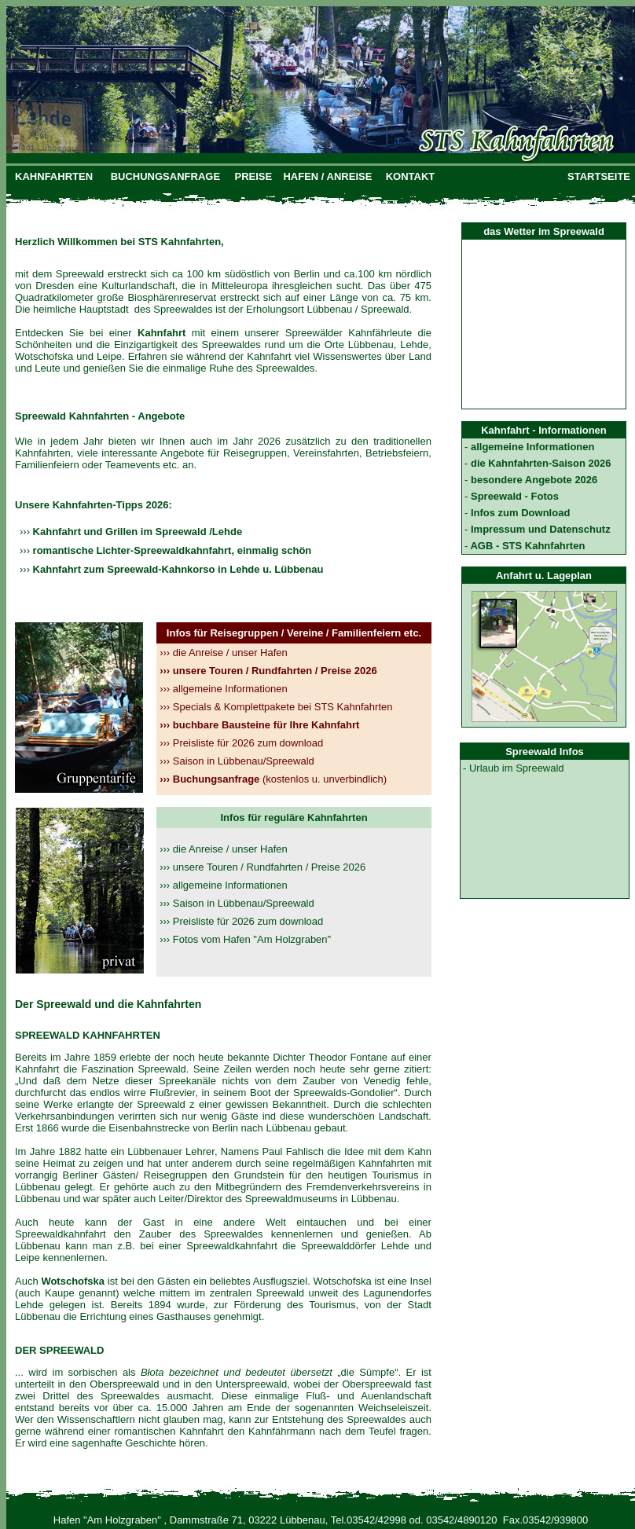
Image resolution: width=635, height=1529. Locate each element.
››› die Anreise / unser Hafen (224, 849)
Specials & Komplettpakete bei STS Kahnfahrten (276, 707)
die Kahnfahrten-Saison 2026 (539, 463)
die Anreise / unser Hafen (224, 652)
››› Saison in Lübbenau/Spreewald (237, 903)
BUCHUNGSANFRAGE (165, 176)
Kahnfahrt (39, 1069)
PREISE (254, 176)
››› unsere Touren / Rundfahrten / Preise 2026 (262, 867)
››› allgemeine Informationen (224, 885)
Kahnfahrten (43, 453)
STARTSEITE (598, 176)
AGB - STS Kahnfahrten (526, 546)
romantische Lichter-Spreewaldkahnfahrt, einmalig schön (170, 550)
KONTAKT (410, 176)
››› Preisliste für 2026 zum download (241, 921)
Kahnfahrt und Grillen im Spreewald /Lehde (136, 531)
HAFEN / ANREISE (327, 176)
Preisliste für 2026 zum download (241, 743)
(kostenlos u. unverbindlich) (273, 779)
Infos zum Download (519, 513)
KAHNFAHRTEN (54, 176)
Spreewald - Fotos (513, 496)
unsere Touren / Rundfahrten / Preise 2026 (268, 670)
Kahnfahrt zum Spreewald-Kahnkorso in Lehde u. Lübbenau (176, 569)
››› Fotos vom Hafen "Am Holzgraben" (245, 939)
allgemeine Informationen (224, 689)
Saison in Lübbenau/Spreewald (237, 761)
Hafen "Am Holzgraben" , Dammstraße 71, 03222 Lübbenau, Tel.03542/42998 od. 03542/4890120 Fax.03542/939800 (320, 1520)
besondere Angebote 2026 (532, 480)
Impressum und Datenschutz (539, 529)
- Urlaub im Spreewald (513, 768)
